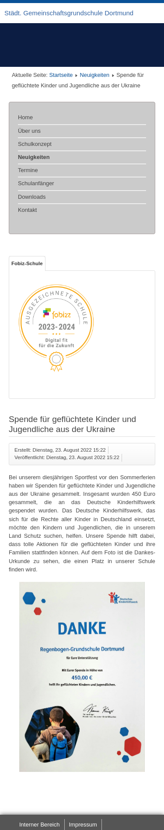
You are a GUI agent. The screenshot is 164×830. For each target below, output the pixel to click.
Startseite (61, 75)
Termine (28, 170)
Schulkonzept (35, 144)
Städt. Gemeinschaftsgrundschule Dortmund (68, 13)
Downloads (31, 197)
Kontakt (27, 210)
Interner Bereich (39, 824)
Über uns (29, 131)
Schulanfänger (36, 183)
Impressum (83, 824)
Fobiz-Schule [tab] (27, 263)
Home (25, 117)
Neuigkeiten (95, 75)
